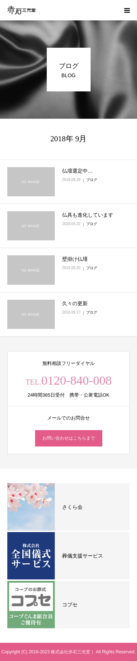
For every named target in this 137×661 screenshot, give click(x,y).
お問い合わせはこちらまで (68, 438)
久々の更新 (75, 303)
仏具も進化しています (87, 215)
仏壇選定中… (77, 171)
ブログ (91, 180)
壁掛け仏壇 (75, 259)
